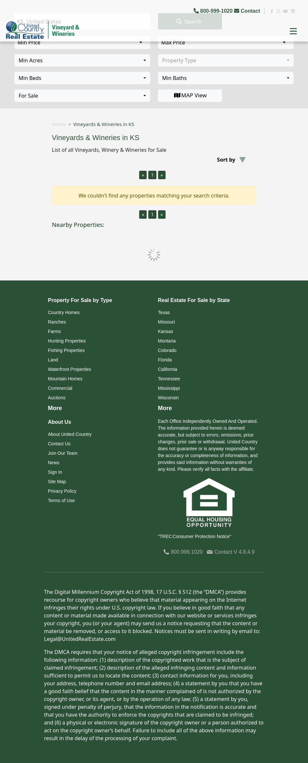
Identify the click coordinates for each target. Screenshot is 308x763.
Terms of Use (61, 500)
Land (53, 359)
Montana (167, 340)
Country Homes (64, 312)
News (53, 462)
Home (59, 124)
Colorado (167, 350)
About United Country (70, 434)
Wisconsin (168, 397)
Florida (165, 359)
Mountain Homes (65, 378)
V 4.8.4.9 (244, 552)
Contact (247, 11)
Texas (164, 312)
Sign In (55, 472)
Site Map (57, 481)
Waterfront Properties (69, 369)
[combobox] (82, 60)
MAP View (190, 95)
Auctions (57, 397)
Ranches (57, 322)
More (55, 408)
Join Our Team (63, 453)
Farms (54, 331)
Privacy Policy (62, 491)
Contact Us (59, 443)
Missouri (166, 322)
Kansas (165, 331)
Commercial (60, 388)
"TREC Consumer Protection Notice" (194, 536)
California (167, 369)
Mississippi (169, 388)
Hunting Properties (67, 340)
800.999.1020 (183, 552)
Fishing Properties (66, 350)
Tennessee (169, 378)
